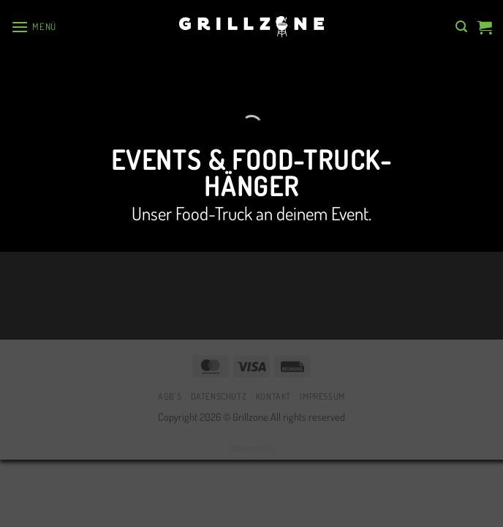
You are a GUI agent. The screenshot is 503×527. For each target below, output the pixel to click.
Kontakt (273, 396)
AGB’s (169, 396)
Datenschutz (219, 396)
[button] (33, 27)
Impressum (322, 396)
